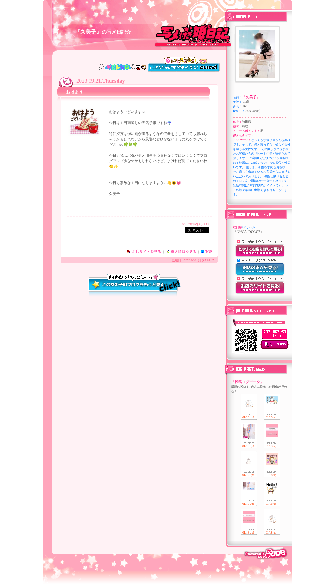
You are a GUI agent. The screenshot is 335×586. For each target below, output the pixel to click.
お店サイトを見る (146, 251)
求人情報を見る (183, 251)
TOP (208, 251)
